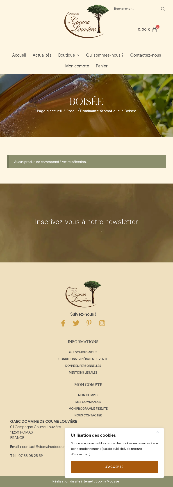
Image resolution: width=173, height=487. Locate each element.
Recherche (163, 9)
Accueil (19, 55)
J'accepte (114, 467)
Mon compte (77, 66)
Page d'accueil (49, 111)
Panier (102, 66)
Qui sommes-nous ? (104, 55)
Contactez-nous (145, 55)
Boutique (68, 55)
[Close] (159, 431)
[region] (114, 453)
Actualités (42, 55)
